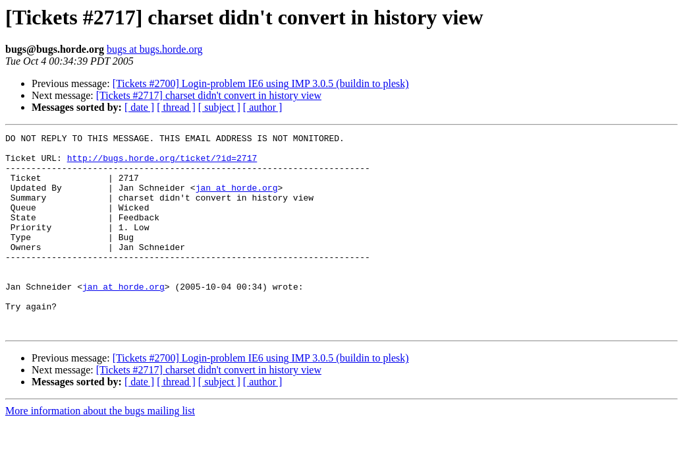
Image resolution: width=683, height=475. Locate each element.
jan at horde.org (237, 199)
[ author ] (263, 107)
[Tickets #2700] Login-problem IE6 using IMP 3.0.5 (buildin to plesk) (261, 83)
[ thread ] (176, 107)
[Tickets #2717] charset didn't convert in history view (208, 95)
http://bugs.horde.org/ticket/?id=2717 (162, 164)
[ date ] (139, 107)
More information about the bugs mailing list (100, 450)
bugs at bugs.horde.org (154, 49)
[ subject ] (219, 107)
